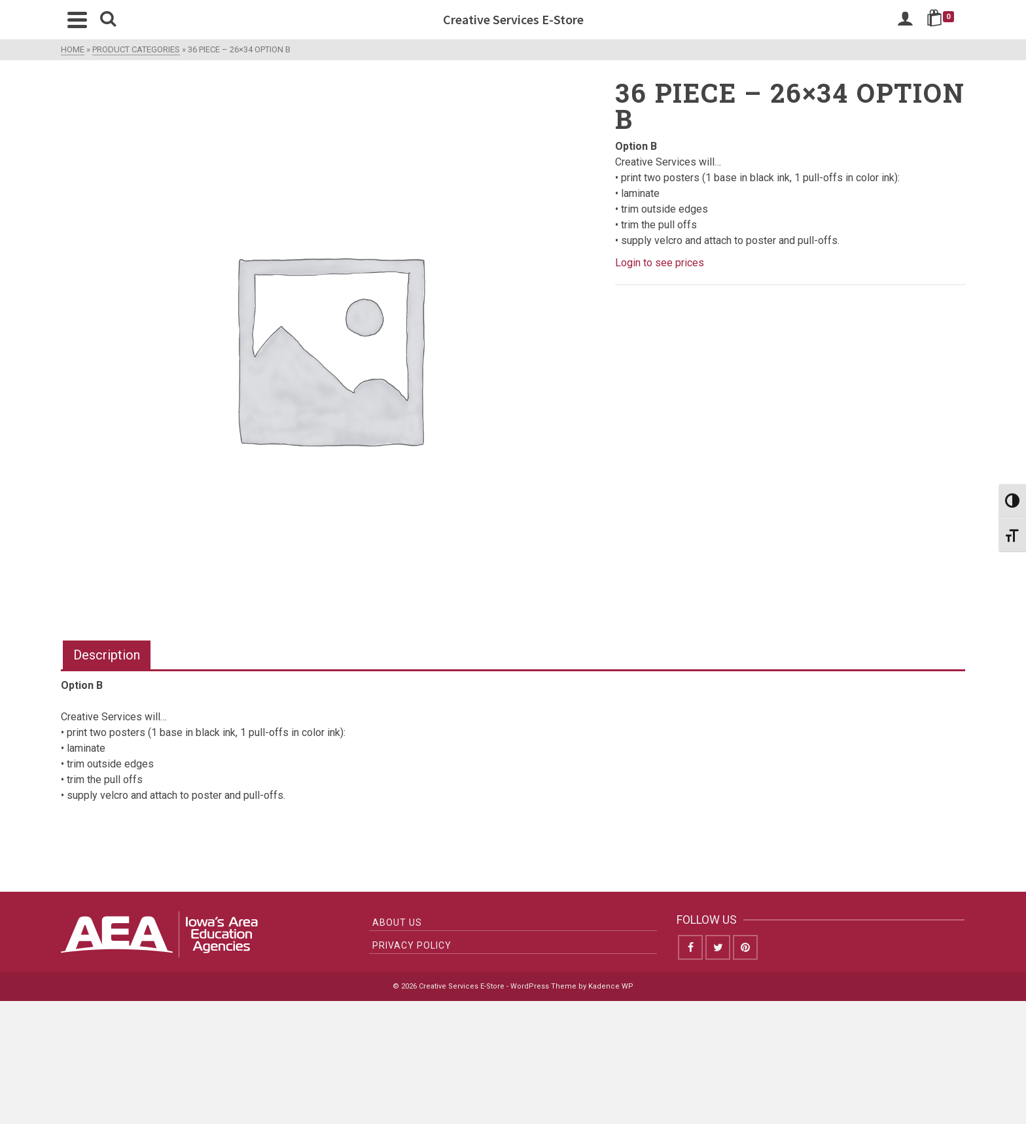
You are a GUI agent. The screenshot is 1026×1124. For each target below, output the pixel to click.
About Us (397, 922)
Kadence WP (610, 986)
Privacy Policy (411, 945)
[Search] (108, 19)
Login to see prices (659, 262)
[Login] (905, 19)
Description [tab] (106, 655)
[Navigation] (77, 19)
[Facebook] (690, 947)
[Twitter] (717, 947)
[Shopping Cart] (942, 19)
